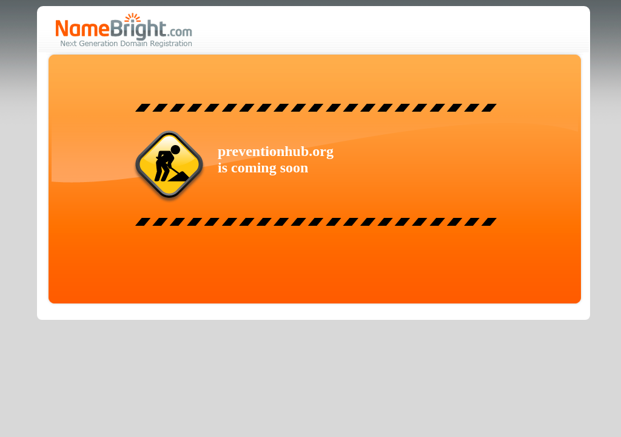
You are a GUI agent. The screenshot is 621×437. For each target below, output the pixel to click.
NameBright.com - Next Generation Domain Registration (124, 30)
